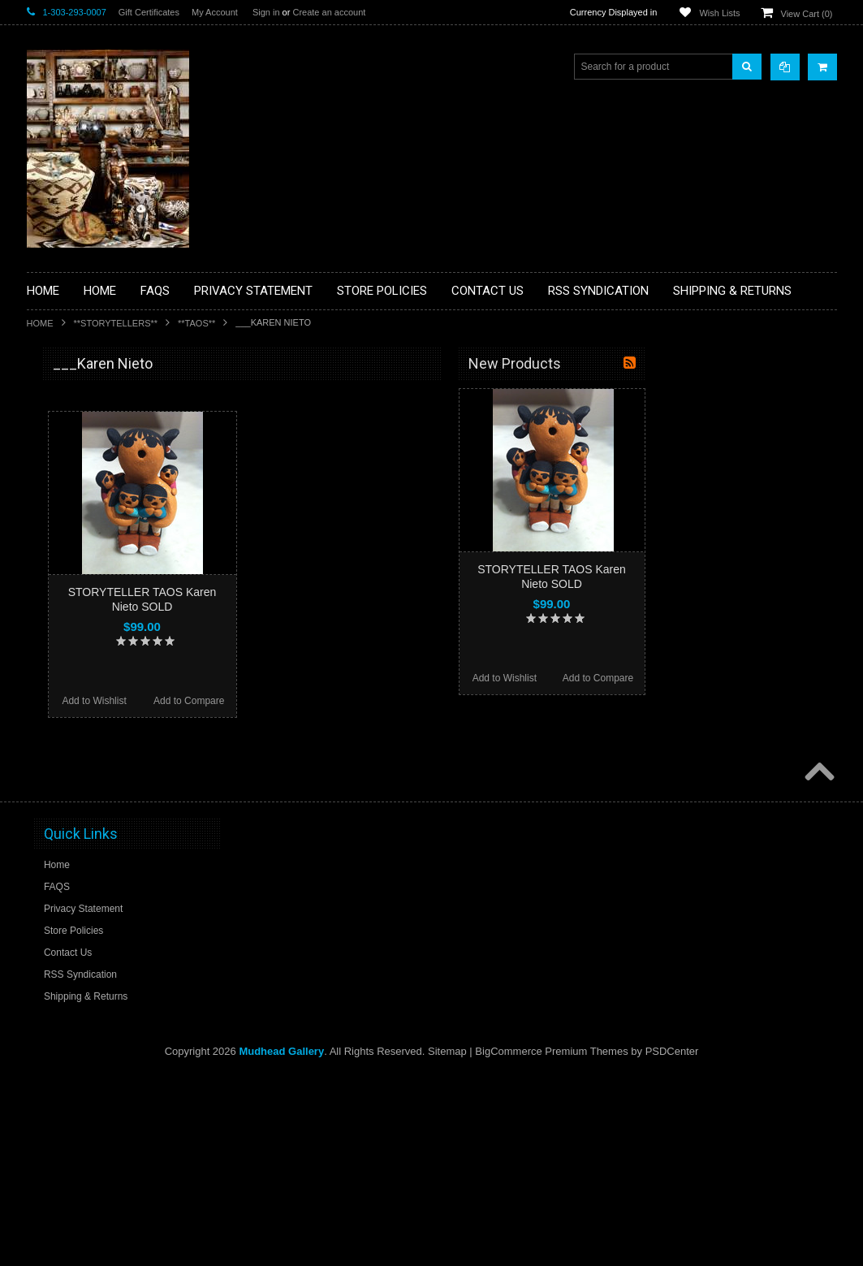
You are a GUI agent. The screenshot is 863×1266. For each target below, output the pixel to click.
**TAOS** (196, 323)
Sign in (266, 12)
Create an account (328, 12)
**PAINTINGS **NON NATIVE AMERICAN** (101, 463)
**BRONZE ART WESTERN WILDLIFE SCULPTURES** (121, 531)
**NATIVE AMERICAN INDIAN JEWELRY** (102, 697)
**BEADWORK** (73, 497)
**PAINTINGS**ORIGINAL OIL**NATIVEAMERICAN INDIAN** (113, 737)
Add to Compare (378, 700)
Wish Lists (719, 13)
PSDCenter (672, 1243)
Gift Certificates (149, 12)
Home (40, 323)
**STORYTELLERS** (116, 323)
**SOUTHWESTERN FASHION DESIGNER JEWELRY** (104, 820)
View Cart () (807, 14)
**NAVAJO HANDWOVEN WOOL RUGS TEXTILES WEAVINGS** (109, 779)
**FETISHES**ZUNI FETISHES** (108, 593)
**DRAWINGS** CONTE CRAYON (111, 566)
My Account (215, 12)
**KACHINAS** (69, 621)
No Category (64, 923)
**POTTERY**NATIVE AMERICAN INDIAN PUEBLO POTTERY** (111, 862)
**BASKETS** (67, 428)
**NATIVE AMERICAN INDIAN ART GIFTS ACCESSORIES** (113, 655)
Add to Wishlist (284, 700)
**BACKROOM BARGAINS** (99, 401)
